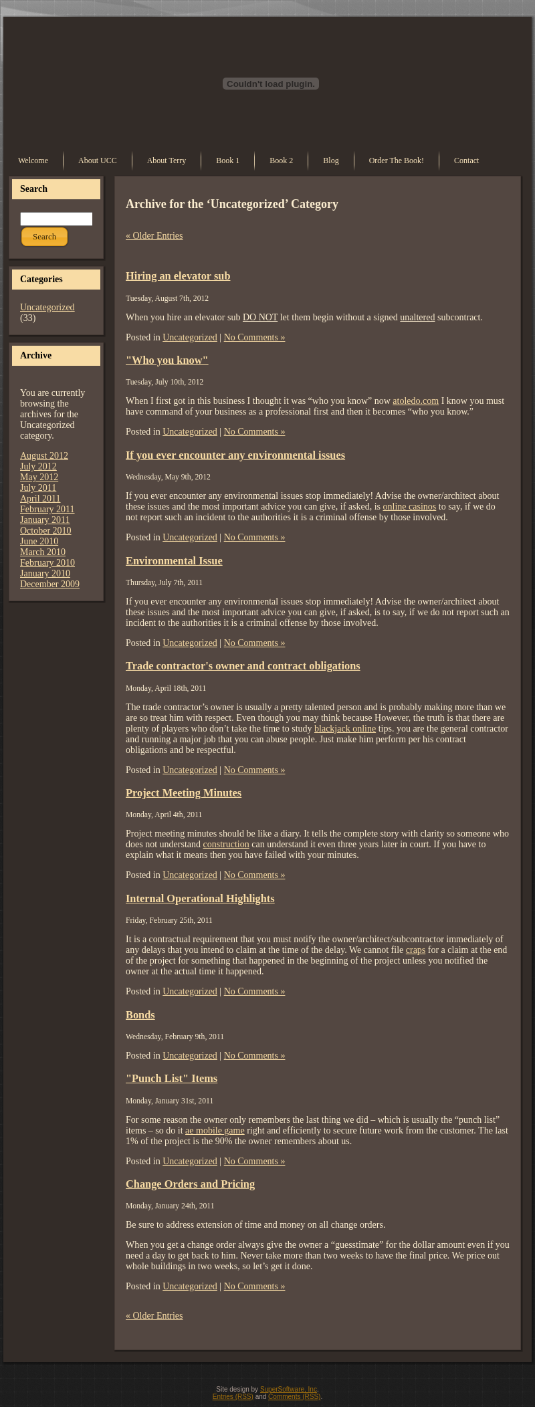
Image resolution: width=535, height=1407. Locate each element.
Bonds (140, 1014)
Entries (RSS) (233, 1396)
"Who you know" (167, 360)
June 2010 (39, 541)
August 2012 (44, 456)
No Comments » (255, 337)
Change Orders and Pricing (190, 1184)
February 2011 (47, 509)
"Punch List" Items (171, 1078)
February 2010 (47, 563)
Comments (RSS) (294, 1396)
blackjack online (345, 729)
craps (416, 950)
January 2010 (45, 573)
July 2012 (38, 466)
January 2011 (45, 520)
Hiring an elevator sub (178, 275)
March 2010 (43, 552)
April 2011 (40, 499)
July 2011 (38, 488)
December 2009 (50, 584)
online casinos (410, 507)
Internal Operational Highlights (200, 898)
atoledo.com (416, 401)
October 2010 (46, 531)
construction (226, 844)
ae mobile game (215, 1130)
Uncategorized (47, 307)
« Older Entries (154, 236)
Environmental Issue (174, 560)
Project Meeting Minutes (183, 792)
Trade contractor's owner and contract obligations (243, 665)
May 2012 (39, 477)
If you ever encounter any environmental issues (235, 455)
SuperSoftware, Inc (288, 1389)
